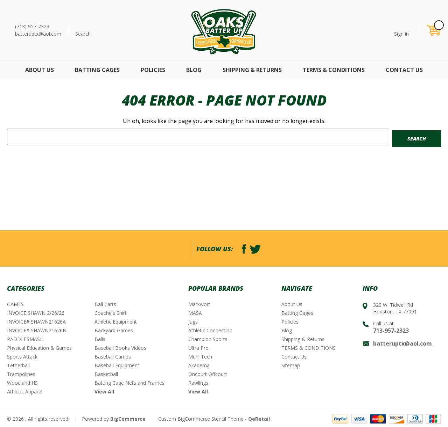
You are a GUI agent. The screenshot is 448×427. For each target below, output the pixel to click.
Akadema (199, 365)
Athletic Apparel (24, 391)
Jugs (193, 321)
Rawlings (198, 382)
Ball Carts (105, 304)
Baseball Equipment (116, 365)
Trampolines (21, 374)
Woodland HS (22, 382)
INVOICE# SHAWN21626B (36, 330)
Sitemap (290, 365)
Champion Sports (207, 339)
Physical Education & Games (39, 348)
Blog (194, 70)
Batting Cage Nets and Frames (129, 382)
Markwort (199, 304)
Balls (99, 339)
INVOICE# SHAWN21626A (36, 321)
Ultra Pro (198, 348)
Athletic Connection (210, 330)
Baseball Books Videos (120, 348)
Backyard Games (113, 330)
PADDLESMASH (25, 339)
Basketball (106, 374)
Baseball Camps (112, 356)
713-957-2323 (391, 330)
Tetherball (18, 365)
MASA (195, 313)
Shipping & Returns (252, 70)
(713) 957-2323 (32, 26)
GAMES (15, 304)
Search (83, 33)
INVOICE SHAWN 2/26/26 (35, 313)
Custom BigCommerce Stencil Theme (201, 418)
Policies (153, 70)
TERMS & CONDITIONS (334, 70)
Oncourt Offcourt (207, 374)
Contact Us (404, 70)
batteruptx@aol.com (38, 33)
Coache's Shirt (110, 313)
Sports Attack (22, 356)
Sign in (401, 33)
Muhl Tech (200, 356)
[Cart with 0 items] (433, 30)
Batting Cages (97, 70)
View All (104, 391)
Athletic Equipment (115, 321)
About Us (39, 70)
